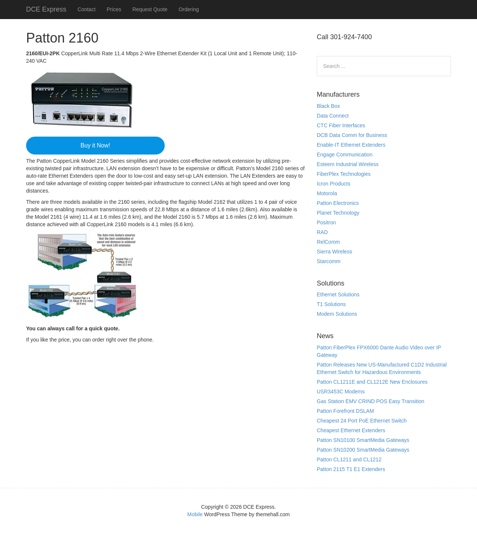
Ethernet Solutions (338, 294)
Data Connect (333, 116)
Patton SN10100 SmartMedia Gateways (363, 440)
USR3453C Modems (340, 392)
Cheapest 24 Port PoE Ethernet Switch (362, 421)
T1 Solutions (331, 304)
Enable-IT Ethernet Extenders (351, 145)
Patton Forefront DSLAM (345, 411)
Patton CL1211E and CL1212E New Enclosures (372, 382)
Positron (326, 222)
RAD (322, 232)
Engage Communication (344, 155)
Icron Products (333, 184)
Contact (86, 9)
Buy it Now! (95, 145)
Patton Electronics (338, 203)
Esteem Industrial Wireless (348, 164)
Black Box (328, 106)
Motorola (327, 193)
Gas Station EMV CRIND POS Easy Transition (370, 401)
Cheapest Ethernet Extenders (351, 430)
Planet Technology (338, 213)
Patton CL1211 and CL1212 (349, 459)
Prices (114, 9)
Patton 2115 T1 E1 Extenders (351, 469)
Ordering (189, 9)
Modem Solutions (337, 314)
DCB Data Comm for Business (352, 135)
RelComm (328, 242)
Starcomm (329, 261)
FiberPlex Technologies (344, 174)
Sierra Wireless (334, 252)
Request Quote (149, 9)
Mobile (195, 514)
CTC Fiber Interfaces (341, 125)
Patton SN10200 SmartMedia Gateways (363, 450)
